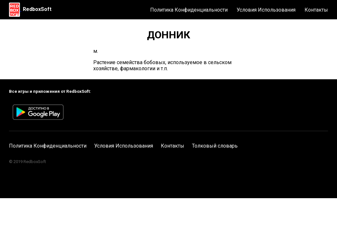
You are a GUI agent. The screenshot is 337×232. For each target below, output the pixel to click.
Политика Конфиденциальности (189, 10)
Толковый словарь (215, 146)
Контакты (316, 10)
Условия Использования (266, 10)
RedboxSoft (37, 9)
